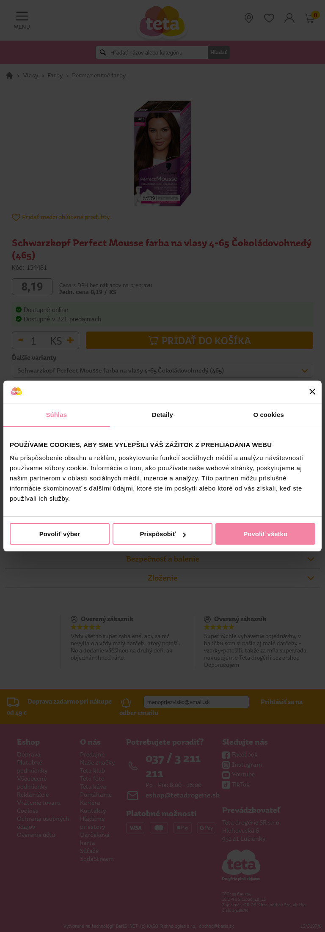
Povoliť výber (59, 533)
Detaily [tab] (162, 414)
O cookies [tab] (268, 414)
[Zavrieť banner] (312, 392)
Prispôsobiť (163, 533)
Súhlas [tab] (56, 414)
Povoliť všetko (265, 533)
